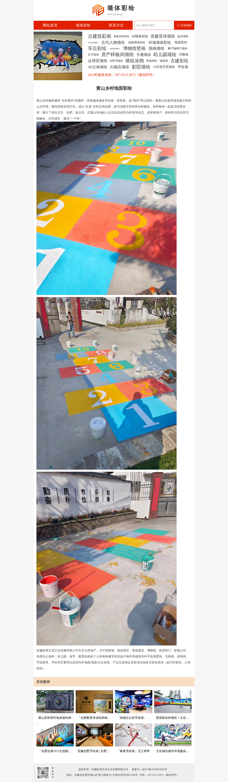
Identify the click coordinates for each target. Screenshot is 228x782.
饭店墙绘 (182, 36)
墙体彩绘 (83, 25)
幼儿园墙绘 (165, 54)
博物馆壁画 (134, 48)
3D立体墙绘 (97, 67)
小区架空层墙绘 (164, 67)
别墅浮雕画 (116, 60)
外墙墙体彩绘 (160, 42)
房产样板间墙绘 (117, 54)
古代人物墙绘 (113, 42)
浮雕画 (183, 54)
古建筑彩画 (99, 36)
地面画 (164, 60)
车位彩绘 (97, 48)
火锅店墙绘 (119, 67)
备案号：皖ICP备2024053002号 (148, 769)
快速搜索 (184, 25)
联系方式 (116, 25)
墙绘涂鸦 (134, 61)
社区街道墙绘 (93, 43)
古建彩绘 (179, 61)
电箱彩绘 (181, 42)
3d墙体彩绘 (139, 36)
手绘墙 (183, 67)
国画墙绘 (156, 48)
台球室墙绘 (97, 61)
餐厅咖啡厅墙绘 (177, 48)
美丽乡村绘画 (121, 36)
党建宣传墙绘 (162, 36)
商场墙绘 (151, 60)
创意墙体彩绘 (115, 49)
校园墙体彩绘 (136, 42)
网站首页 (50, 25)
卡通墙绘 (143, 55)
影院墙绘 (141, 67)
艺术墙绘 (93, 54)
